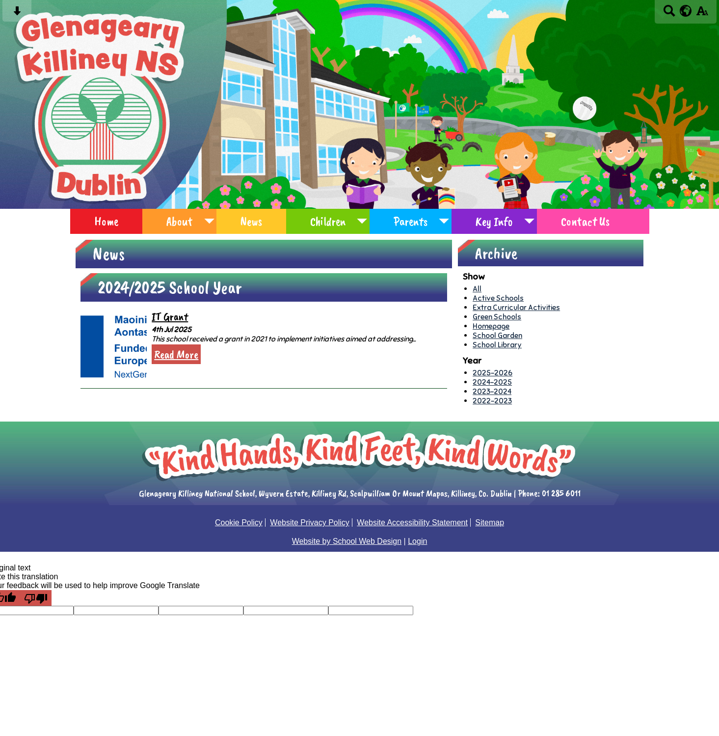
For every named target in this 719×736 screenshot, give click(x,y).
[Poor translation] (36, 598)
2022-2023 (492, 400)
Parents (410, 221)
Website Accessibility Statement (412, 522)
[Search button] (669, 14)
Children (328, 221)
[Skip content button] (17, 14)
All (477, 288)
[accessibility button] (702, 14)
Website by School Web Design (347, 541)
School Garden (497, 335)
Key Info (494, 221)
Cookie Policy (239, 522)
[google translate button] (686, 11)
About (179, 221)
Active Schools (498, 298)
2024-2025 (492, 382)
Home (106, 221)
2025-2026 (492, 372)
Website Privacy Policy (309, 522)
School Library (497, 344)
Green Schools (497, 316)
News (251, 221)
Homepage (491, 326)
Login (417, 541)
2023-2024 (492, 391)
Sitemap (489, 522)
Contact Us (585, 221)
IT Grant (170, 317)
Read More (176, 354)
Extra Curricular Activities (516, 307)
